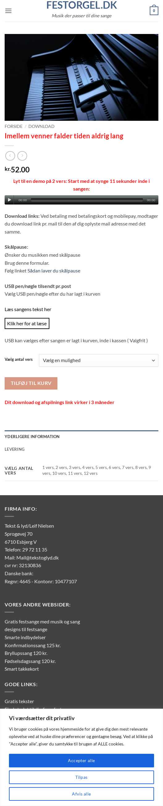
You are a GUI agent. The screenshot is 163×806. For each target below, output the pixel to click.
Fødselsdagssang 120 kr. (30, 661)
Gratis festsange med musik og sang (42, 621)
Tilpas (81, 777)
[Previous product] (22, 156)
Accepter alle (81, 760)
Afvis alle (81, 793)
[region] (81, 757)
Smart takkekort (22, 669)
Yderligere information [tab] (32, 436)
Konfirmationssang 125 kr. (33, 645)
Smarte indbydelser (25, 637)
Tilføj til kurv (31, 383)
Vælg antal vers (19, 359)
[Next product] (10, 156)
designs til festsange (26, 629)
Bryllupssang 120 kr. (26, 653)
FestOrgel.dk (81, 5)
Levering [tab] (14, 449)
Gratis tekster (19, 701)
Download (41, 126)
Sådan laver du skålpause (53, 270)
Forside (14, 126)
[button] (8, 10)
